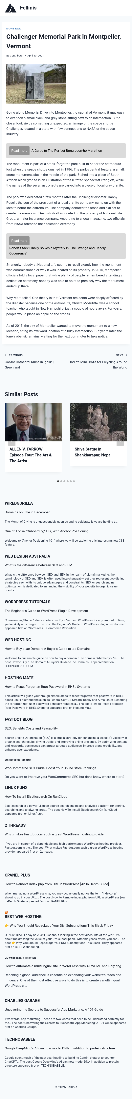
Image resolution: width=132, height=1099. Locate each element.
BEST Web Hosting (23, 916)
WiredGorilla (19, 503)
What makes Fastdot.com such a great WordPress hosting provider (55, 834)
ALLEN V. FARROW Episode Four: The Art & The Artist (31, 455)
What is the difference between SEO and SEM (38, 565)
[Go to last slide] (11, 440)
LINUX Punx (16, 787)
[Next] (120, 440)
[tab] (58, 481)
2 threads (15, 825)
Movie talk (13, 28)
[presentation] (33, 422)
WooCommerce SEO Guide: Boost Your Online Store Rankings (50, 768)
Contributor (16, 55)
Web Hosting (18, 639)
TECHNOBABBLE (20, 1039)
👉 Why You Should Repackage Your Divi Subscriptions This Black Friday (59, 925)
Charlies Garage (22, 1000)
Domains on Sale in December (27, 512)
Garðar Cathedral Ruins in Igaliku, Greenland (34, 360)
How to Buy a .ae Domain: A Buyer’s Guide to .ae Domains (48, 649)
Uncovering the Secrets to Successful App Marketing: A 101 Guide (54, 1009)
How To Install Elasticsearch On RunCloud (36, 796)
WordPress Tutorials (27, 601)
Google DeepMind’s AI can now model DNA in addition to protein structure (60, 1048)
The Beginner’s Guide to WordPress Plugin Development (46, 611)
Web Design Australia (27, 556)
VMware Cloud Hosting (20, 958)
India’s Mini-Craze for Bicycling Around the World (98, 360)
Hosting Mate (19, 677)
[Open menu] (123, 8)
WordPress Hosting (18, 760)
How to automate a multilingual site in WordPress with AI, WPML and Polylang (63, 966)
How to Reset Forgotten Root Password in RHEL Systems (47, 687)
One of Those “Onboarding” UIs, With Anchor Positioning (47, 531)
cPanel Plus (17, 875)
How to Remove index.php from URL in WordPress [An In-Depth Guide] (57, 884)
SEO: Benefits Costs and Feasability (31, 728)
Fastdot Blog (19, 719)
